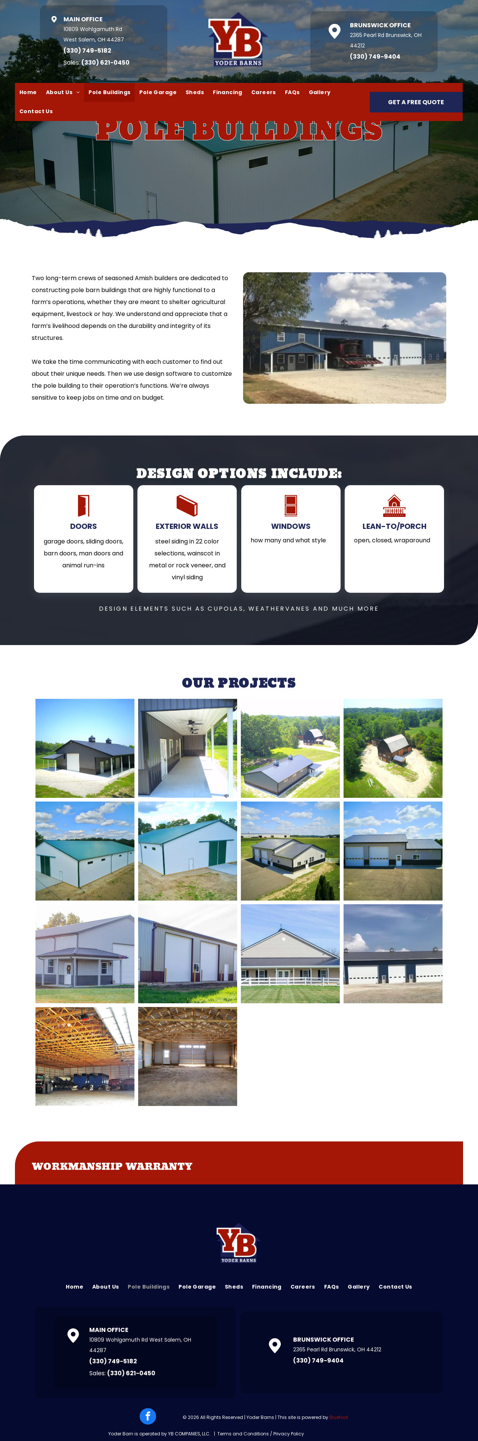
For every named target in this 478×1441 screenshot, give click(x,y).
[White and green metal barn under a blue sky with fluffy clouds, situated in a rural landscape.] (84, 851)
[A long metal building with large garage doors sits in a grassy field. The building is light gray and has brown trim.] (187, 953)
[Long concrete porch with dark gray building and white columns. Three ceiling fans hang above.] (187, 748)
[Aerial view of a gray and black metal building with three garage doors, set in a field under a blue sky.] (290, 851)
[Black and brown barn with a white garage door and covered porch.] (84, 748)
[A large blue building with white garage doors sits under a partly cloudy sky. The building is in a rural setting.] (393, 953)
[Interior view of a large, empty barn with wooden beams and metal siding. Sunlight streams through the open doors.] (187, 1056)
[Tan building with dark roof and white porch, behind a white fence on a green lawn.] (290, 953)
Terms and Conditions (243, 1434)
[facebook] (148, 1417)
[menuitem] (28, 92)
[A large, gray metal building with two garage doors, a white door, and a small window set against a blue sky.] (393, 851)
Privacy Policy (288, 1434)
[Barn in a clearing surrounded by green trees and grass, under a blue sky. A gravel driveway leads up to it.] (393, 748)
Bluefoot (338, 1417)
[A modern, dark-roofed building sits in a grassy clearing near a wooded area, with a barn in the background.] (290, 748)
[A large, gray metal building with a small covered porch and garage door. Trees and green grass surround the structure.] (84, 953)
